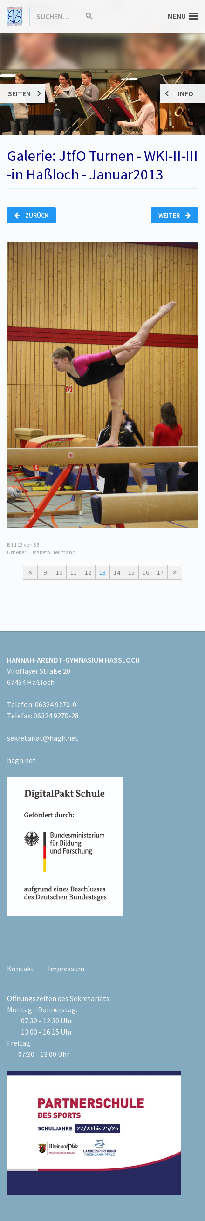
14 (117, 572)
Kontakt (20, 968)
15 (131, 572)
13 (102, 572)
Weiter (174, 215)
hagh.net (21, 760)
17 (160, 572)
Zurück (31, 215)
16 (146, 572)
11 (73, 572)
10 (59, 572)
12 (88, 572)
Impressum (66, 968)
